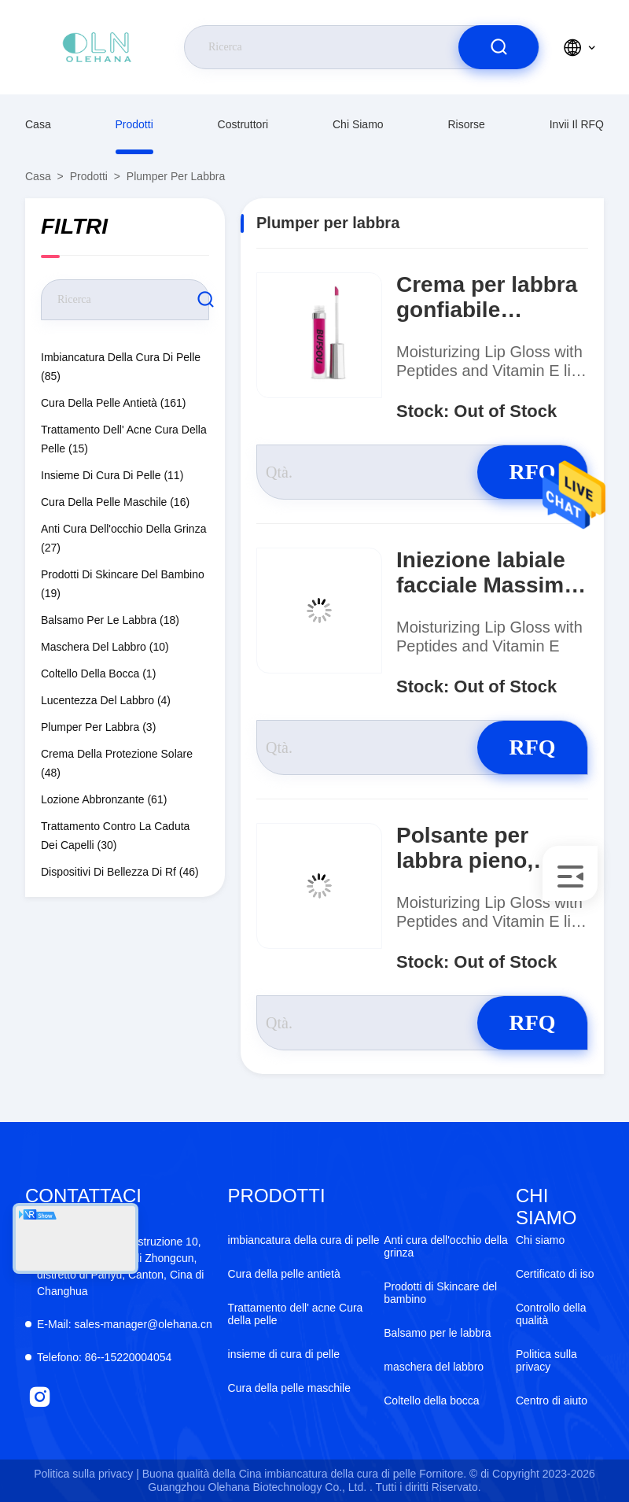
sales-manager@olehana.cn (124, 1324)
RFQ (532, 471)
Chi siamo (358, 124)
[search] (498, 47)
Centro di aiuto (551, 1400)
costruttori (243, 124)
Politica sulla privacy (546, 1360)
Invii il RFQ (577, 124)
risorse (465, 124)
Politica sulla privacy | (86, 1473)
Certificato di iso (555, 1274)
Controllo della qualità (551, 1314)
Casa (38, 124)
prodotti (134, 124)
